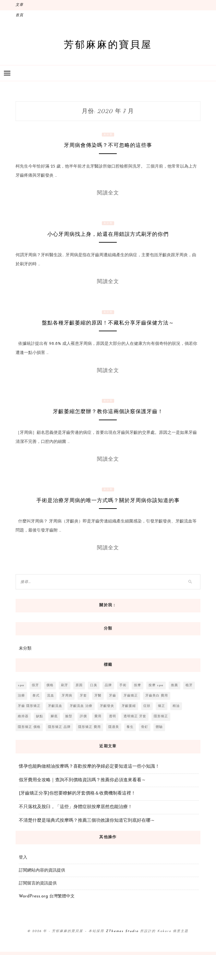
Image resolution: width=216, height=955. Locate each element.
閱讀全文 (108, 193)
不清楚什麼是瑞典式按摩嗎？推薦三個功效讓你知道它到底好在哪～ (87, 820)
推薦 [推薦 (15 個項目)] (174, 685)
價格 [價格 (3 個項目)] (50, 685)
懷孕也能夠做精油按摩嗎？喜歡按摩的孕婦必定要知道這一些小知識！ (89, 766)
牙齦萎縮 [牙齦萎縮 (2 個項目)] (129, 706)
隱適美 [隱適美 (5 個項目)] (113, 727)
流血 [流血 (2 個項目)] (50, 695)
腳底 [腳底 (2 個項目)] (54, 716)
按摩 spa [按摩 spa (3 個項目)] (156, 685)
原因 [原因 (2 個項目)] (79, 685)
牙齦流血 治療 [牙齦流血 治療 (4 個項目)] (81, 706)
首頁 (19, 15)
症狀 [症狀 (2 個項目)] (146, 706)
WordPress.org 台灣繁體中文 (47, 896)
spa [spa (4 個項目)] (21, 685)
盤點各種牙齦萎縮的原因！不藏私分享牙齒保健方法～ (108, 323)
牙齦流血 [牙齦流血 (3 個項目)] (55, 706)
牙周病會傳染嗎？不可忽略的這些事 (108, 145)
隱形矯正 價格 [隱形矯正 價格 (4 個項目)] (29, 727)
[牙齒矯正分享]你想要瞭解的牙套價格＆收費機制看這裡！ (77, 793)
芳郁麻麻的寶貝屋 (108, 44)
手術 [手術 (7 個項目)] (122, 685)
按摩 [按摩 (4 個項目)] (137, 685)
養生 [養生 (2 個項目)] (130, 727)
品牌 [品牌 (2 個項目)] (108, 685)
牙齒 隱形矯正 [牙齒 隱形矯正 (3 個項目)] (29, 706)
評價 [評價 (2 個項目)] (83, 716)
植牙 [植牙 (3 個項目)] (189, 685)
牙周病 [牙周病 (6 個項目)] (67, 695)
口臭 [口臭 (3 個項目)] (93, 685)
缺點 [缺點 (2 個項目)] (39, 716)
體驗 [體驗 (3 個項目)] (159, 727)
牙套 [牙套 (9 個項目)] (83, 695)
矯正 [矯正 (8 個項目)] (161, 706)
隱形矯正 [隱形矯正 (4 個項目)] (161, 716)
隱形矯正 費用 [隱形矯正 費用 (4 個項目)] (89, 727)
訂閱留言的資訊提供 (38, 883)
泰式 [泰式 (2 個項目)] (36, 695)
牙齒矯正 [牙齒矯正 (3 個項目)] (131, 695)
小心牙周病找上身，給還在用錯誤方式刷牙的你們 (108, 234)
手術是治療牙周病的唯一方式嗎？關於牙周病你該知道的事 (108, 500)
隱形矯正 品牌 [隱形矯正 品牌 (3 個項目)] (59, 727)
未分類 (108, 134)
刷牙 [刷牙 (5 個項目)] (64, 685)
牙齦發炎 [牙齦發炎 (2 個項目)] (107, 706)
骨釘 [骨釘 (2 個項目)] (144, 727)
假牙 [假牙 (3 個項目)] (35, 685)
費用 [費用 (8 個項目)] (98, 716)
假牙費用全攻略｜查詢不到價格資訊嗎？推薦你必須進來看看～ (82, 780)
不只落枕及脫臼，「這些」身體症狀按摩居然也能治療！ (75, 807)
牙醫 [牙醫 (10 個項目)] (98, 695)
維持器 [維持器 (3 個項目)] (23, 716)
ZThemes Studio (122, 931)
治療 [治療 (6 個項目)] (21, 695)
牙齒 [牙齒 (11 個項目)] (112, 695)
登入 (23, 857)
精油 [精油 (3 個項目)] (176, 706)
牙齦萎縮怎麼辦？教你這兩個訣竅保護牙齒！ (108, 411)
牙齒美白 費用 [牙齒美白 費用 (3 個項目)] (156, 695)
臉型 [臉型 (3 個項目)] (68, 716)
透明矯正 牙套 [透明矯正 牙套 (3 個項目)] (135, 716)
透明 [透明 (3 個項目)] (112, 716)
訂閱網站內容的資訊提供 (42, 870)
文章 (19, 5)
